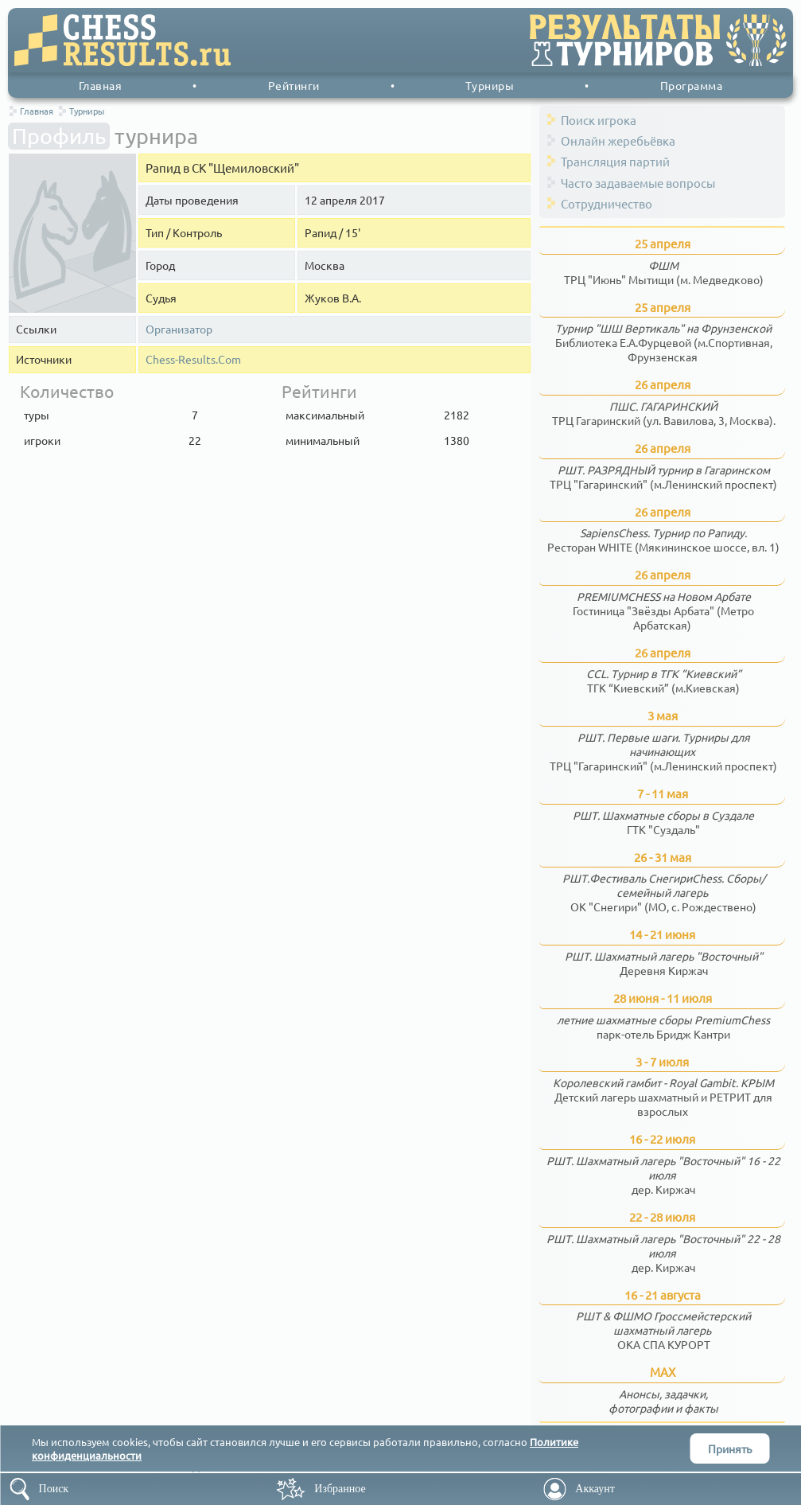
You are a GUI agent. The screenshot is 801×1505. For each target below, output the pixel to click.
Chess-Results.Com (193, 359)
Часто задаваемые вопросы (638, 182)
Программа (691, 85)
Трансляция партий (615, 161)
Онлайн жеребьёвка (618, 140)
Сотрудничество (606, 203)
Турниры (490, 85)
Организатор (179, 329)
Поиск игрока (598, 119)
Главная (100, 85)
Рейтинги (294, 85)
